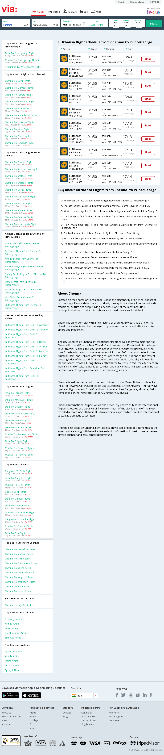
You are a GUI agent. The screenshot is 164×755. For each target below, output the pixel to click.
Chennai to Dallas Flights (18, 189)
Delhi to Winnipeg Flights (18, 427)
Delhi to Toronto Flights (17, 392)
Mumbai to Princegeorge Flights (22, 60)
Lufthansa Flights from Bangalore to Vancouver (24, 370)
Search (154, 23)
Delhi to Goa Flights (15, 533)
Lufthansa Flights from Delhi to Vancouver (21, 362)
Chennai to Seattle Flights (18, 175)
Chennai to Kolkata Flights (19, 94)
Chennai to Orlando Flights (19, 217)
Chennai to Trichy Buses (18, 558)
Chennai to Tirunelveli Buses (20, 572)
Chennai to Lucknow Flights (19, 122)
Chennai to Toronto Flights (19, 162)
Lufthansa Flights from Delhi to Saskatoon (21, 377)
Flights (32, 712)
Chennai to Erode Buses (18, 586)
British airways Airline (16, 632)
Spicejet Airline (12, 670)
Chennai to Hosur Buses (18, 591)
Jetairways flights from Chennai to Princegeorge (23, 291)
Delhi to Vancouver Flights (19, 399)
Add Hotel (114, 712)
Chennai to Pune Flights (17, 136)
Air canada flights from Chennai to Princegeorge (23, 245)
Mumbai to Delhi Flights (17, 484)
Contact (67, 712)
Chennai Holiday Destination (19, 605)
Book (148, 59)
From (5, 21)
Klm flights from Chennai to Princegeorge (20, 299)
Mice (31, 728)
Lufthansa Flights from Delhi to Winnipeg (27, 324)
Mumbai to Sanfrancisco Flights (21, 434)
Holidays (33, 720)
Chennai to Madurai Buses (19, 553)
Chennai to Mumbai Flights (19, 87)
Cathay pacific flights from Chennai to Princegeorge (25, 276)
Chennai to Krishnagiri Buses (20, 581)
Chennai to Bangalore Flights (20, 101)
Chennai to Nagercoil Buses (19, 577)
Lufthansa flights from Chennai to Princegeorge (23, 306)
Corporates (115, 720)
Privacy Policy (88, 716)
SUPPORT (154, 2)
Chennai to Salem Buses (18, 567)
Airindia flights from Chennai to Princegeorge (22, 260)
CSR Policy (86, 712)
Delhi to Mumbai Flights (17, 498)
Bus (31, 724)
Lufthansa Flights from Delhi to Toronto (26, 329)
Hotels (32, 716)
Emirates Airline (13, 637)
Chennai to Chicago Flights (19, 182)
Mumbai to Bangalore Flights (20, 512)
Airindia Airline (12, 623)
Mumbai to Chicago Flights (19, 454)
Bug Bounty (87, 724)
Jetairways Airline (13, 619)
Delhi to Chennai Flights (17, 505)
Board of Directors (11, 716)
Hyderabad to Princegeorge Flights (23, 66)
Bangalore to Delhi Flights (19, 471)
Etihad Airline (11, 628)
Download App (137, 2)
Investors (6, 724)
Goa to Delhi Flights (15, 491)
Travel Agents (116, 716)
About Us (6, 712)
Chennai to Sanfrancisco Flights (21, 169)
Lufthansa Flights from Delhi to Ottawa (26, 346)
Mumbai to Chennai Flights (19, 526)
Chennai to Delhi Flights (17, 80)
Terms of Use (88, 720)
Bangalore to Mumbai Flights (20, 519)
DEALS (121, 2)
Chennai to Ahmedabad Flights (21, 115)
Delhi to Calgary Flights (17, 441)
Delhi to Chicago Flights (17, 406)
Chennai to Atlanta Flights (18, 210)
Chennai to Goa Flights (17, 108)
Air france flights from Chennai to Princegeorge (23, 253)
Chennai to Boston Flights (19, 203)
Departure (67, 21)
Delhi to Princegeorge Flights (20, 53)
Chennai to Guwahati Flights (20, 142)
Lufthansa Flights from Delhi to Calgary (26, 355)
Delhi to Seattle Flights (17, 420)
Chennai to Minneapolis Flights (21, 224)
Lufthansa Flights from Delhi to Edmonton (21, 336)
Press (4, 720)
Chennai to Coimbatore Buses (21, 563)
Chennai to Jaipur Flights (18, 129)
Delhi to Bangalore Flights (19, 478)
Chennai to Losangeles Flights (21, 196)
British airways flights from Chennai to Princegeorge (25, 268)
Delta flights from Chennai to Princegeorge (21, 283)
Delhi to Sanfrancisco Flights (20, 413)
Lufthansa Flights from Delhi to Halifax (25, 341)
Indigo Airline (11, 660)
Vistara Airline (12, 665)
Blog (65, 716)
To (34, 21)
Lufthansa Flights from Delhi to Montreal (27, 351)
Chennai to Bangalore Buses (20, 549)
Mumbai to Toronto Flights (19, 448)
